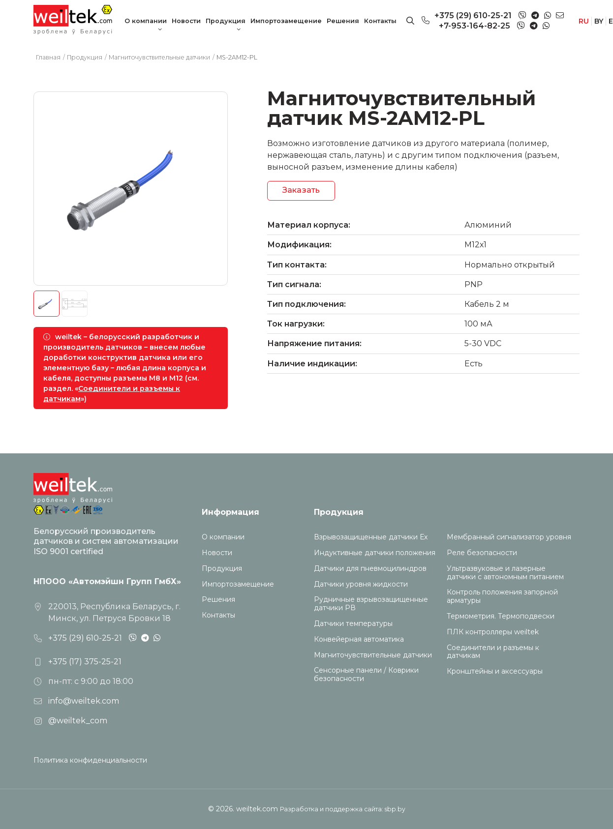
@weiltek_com (77, 720)
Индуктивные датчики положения (374, 553)
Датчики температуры (353, 624)
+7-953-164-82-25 (474, 25)
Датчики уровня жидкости (361, 584)
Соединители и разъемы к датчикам (493, 652)
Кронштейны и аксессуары (495, 671)
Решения (343, 21)
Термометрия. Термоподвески (500, 616)
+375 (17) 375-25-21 (85, 661)
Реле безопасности (482, 553)
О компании (145, 21)
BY (598, 21)
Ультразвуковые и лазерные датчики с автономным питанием (505, 572)
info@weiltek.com (83, 701)
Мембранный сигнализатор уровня (509, 537)
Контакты (380, 21)
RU (584, 21)
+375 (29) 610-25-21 (473, 15)
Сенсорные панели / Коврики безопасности (366, 674)
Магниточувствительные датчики (373, 655)
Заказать (301, 190)
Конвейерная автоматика (359, 639)
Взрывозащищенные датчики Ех (371, 537)
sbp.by (395, 809)
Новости (186, 21)
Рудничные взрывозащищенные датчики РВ (371, 603)
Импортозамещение (286, 21)
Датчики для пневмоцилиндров (370, 568)
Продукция (225, 21)
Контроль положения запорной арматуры (502, 596)
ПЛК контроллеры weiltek (493, 632)
